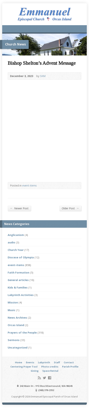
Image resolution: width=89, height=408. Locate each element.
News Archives (17, 317)
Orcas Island (16, 325)
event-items (29, 185)
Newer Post (19, 208)
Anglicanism (16, 235)
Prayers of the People (22, 332)
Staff (57, 362)
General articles (18, 280)
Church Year (16, 250)
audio (11, 242)
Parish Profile (70, 366)
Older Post (70, 208)
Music (11, 310)
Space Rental (50, 370)
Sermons (14, 340)
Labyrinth (44, 362)
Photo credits (49, 366)
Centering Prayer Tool (23, 366)
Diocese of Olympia (21, 257)
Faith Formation (18, 272)
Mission (13, 302)
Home (18, 362)
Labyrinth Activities (21, 295)
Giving (35, 370)
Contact (69, 362)
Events (30, 362)
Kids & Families (18, 287)
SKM (43, 76)
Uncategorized (17, 347)
